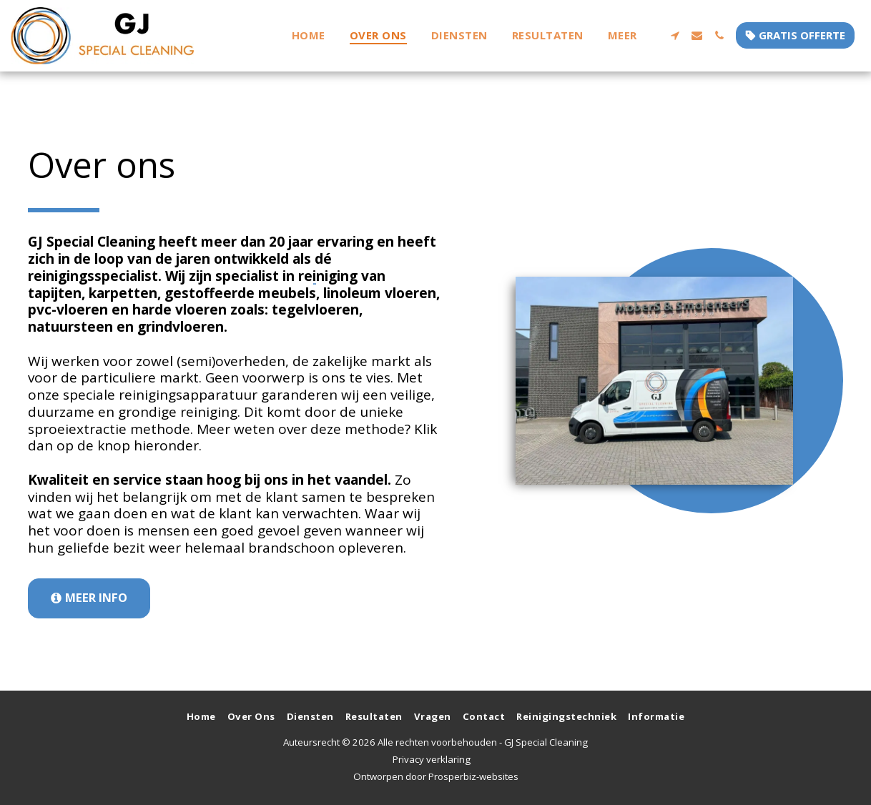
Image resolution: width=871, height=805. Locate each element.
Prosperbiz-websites (473, 776)
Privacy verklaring (432, 759)
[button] (674, 35)
